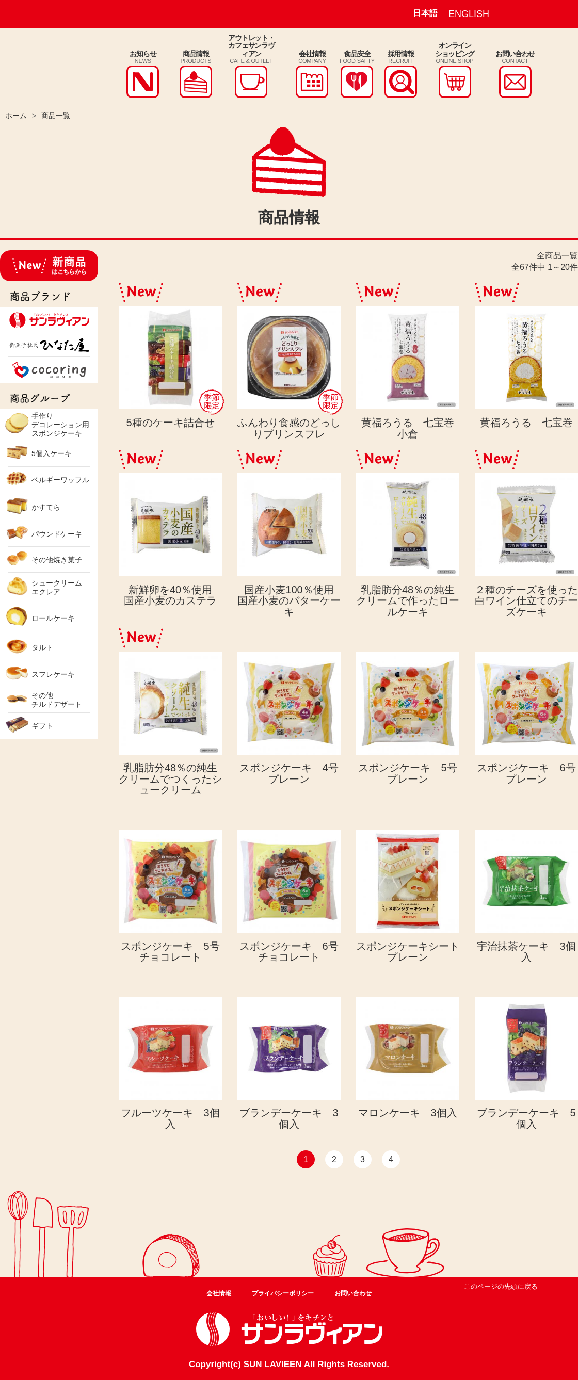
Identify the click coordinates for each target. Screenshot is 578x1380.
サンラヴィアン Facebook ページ (535, 14)
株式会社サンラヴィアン (40, 68)
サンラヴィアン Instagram (511, 14)
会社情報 (218, 1293)
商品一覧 (55, 115)
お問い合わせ (353, 1293)
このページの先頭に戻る (501, 1286)
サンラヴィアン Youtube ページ (560, 14)
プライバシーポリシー (283, 1293)
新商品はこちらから (49, 265)
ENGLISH (468, 14)
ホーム (16, 115)
